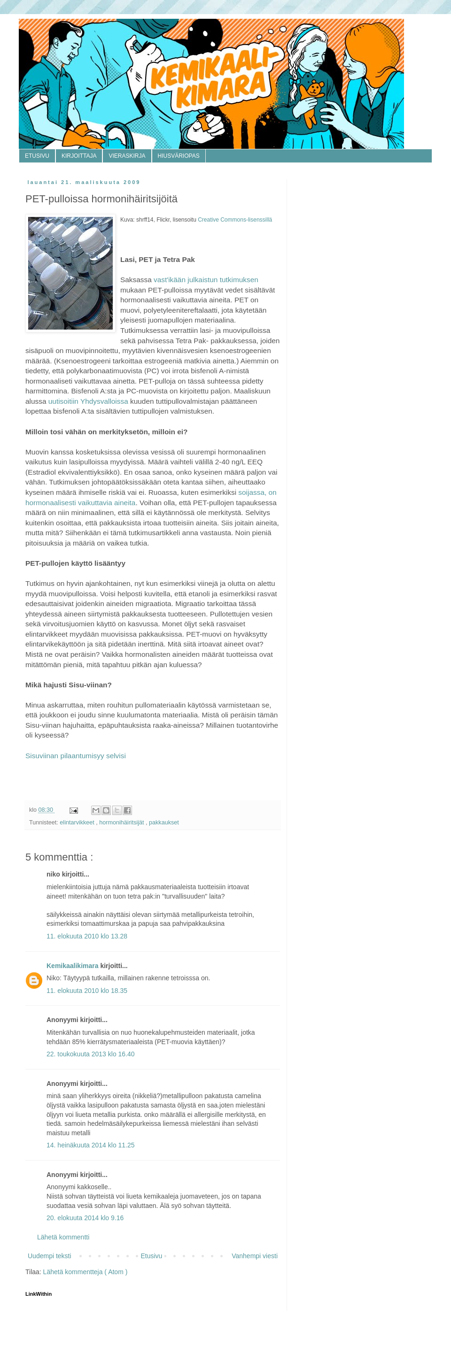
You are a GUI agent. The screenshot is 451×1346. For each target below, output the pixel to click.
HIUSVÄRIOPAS (179, 156)
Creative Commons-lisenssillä (235, 219)
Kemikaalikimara (73, 965)
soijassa (251, 492)
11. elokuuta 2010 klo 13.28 (87, 936)
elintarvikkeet (78, 822)
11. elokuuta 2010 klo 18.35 (87, 990)
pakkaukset (164, 822)
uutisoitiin (63, 401)
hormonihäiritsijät (122, 822)
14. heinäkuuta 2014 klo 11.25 (91, 1145)
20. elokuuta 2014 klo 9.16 (85, 1218)
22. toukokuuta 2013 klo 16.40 (91, 1054)
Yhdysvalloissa (103, 401)
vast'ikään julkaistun (187, 280)
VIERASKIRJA (127, 156)
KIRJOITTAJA (79, 156)
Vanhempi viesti (255, 1256)
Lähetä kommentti (63, 1237)
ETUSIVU (37, 156)
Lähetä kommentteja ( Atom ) (85, 1272)
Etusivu (151, 1256)
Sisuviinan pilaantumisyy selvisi (75, 756)
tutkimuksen (239, 280)
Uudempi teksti (49, 1256)
